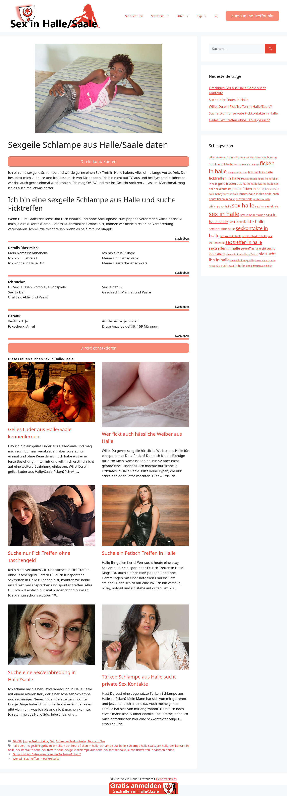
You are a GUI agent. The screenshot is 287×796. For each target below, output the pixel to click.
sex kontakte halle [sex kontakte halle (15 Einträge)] (246, 221)
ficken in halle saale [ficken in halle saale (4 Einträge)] (237, 172)
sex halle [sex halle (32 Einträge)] (243, 205)
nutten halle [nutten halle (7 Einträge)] (244, 199)
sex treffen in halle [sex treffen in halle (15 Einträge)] (243, 242)
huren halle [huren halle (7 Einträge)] (247, 194)
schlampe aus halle (113, 743)
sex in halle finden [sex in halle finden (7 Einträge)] (252, 215)
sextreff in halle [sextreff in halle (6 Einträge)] (251, 248)
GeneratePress (166, 776)
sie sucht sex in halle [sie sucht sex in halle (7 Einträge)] (230, 266)
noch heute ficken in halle (81, 743)
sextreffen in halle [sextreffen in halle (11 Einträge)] (224, 248)
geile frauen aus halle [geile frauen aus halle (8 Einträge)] (234, 183)
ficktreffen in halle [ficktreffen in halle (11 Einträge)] (224, 178)
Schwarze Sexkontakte (71, 738)
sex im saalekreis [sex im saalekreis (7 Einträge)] (267, 206)
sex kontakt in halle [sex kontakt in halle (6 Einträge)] (254, 236)
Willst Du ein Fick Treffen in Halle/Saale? (240, 106)
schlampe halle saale (141, 743)
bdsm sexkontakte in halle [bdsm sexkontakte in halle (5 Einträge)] (224, 157)
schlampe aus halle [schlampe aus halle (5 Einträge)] (220, 206)
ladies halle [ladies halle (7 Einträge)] (263, 194)
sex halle (162, 743)
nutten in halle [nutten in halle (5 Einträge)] (261, 199)
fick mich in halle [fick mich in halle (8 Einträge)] (260, 172)
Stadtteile (162, 16)
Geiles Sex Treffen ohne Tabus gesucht (239, 120)
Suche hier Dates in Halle (228, 99)
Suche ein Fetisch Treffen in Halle (139, 550)
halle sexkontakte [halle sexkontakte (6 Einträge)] (220, 189)
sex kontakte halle (28, 747)
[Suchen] (270, 48)
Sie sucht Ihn (134, 16)
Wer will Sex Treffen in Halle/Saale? (36, 756)
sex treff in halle (52, 747)
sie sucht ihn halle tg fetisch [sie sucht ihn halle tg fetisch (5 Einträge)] (242, 254)
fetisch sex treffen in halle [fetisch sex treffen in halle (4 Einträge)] (246, 164)
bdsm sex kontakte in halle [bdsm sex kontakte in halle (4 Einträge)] (253, 157)
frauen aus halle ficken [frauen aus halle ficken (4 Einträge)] (252, 178)
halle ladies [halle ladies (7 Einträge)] (258, 184)
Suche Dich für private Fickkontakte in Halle (243, 113)
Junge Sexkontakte (35, 738)
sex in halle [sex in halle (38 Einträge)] (224, 214)
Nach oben (182, 237)
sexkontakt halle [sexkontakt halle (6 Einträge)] (230, 236)
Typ (204, 16)
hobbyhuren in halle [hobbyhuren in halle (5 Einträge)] (226, 194)
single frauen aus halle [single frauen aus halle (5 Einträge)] (259, 266)
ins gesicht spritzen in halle (44, 743)
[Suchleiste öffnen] (216, 16)
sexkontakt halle (115, 747)
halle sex (18, 743)
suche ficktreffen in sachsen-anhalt (150, 747)
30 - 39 (17, 738)
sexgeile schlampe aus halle (83, 747)
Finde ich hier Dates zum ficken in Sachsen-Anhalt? (47, 751)
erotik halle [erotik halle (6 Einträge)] (225, 164)
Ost (52, 738)
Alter (185, 16)
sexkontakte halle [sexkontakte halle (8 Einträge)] (222, 229)
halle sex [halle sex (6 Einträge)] (272, 184)
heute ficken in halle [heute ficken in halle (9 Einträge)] (248, 188)
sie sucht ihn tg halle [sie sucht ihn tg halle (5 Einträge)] (242, 260)
